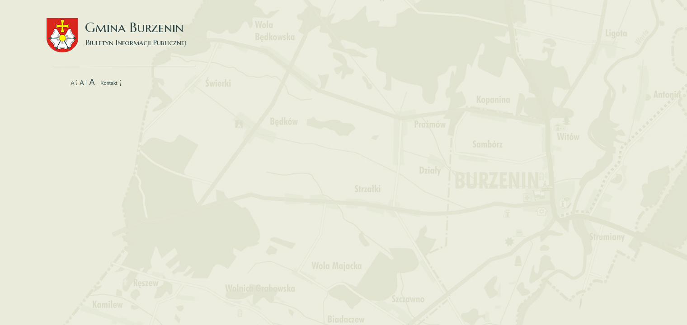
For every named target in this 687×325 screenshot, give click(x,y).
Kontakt (108, 83)
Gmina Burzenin (121, 27)
